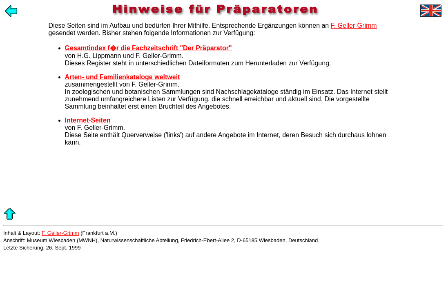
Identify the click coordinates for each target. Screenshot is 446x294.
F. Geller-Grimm (354, 25)
